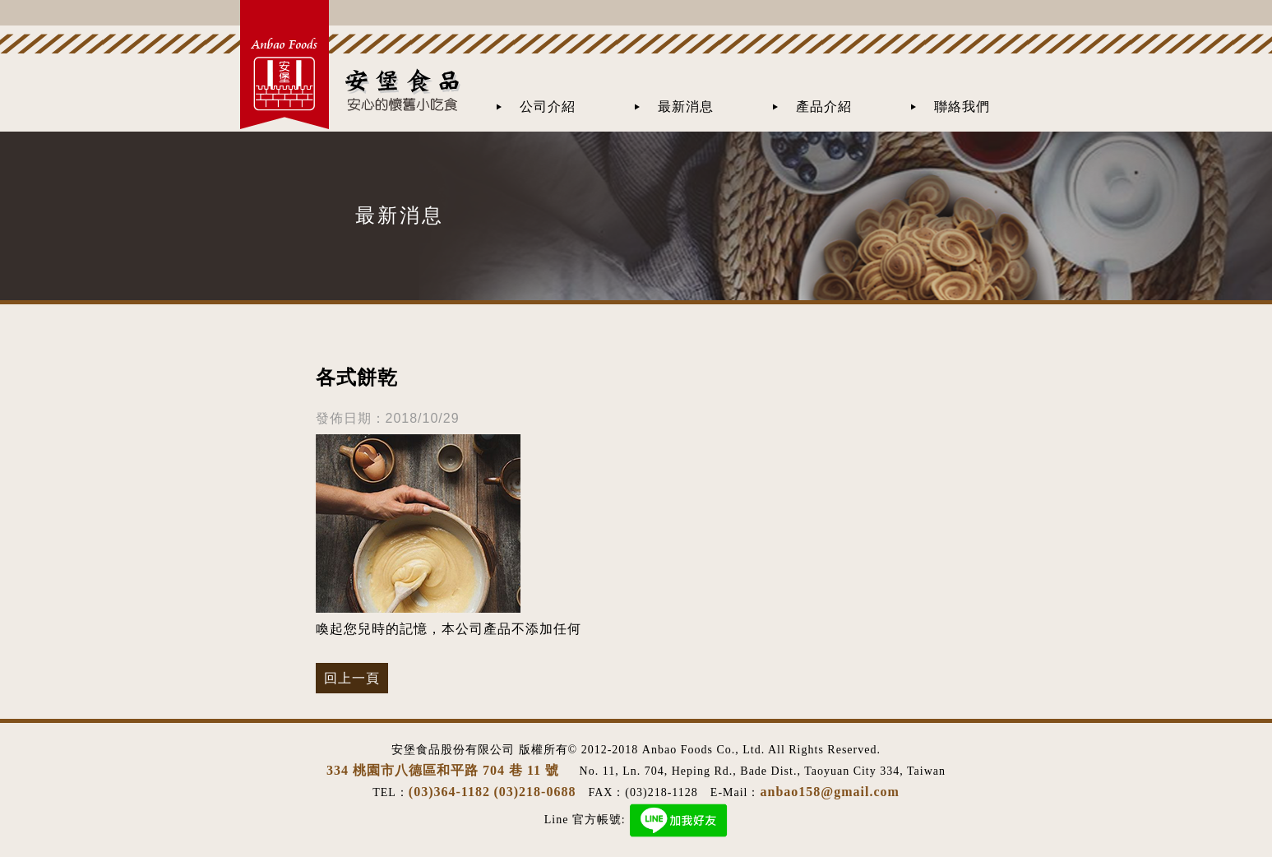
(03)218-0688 (534, 792)
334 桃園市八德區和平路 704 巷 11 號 (444, 770)
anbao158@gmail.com (830, 792)
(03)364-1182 (449, 792)
